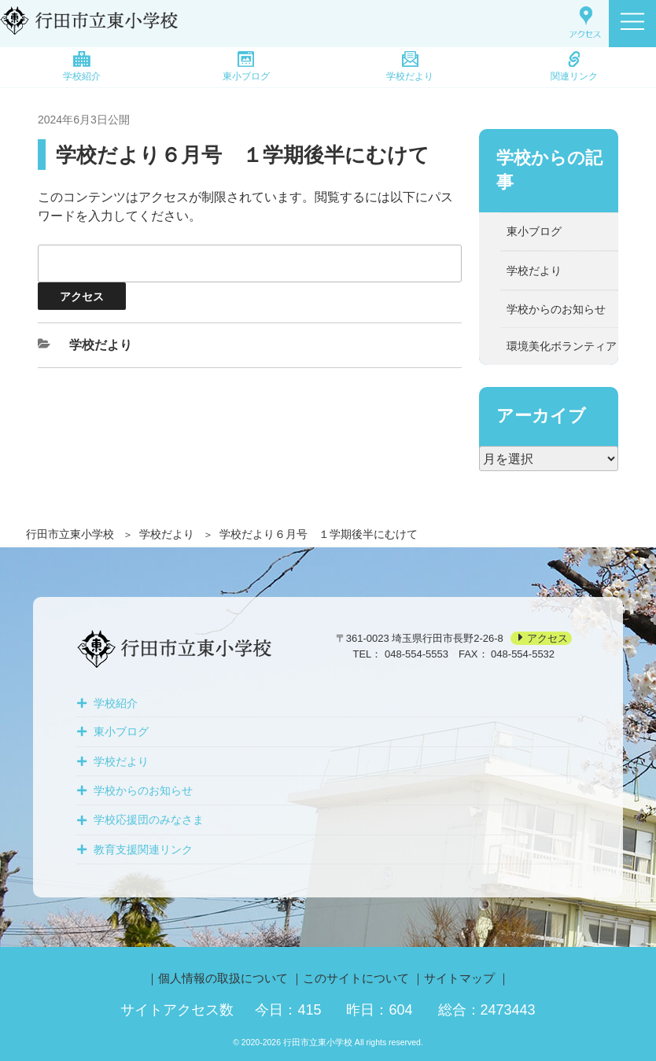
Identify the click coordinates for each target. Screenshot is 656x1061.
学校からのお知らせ (556, 309)
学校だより (409, 66)
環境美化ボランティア (562, 346)
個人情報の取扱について (223, 978)
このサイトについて (356, 978)
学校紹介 (82, 66)
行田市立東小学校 (70, 534)
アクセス (547, 638)
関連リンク (574, 66)
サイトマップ (459, 978)
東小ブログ (246, 66)
